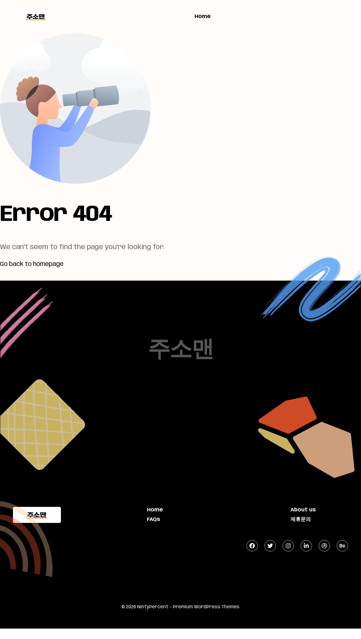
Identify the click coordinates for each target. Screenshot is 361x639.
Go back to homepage (36, 264)
